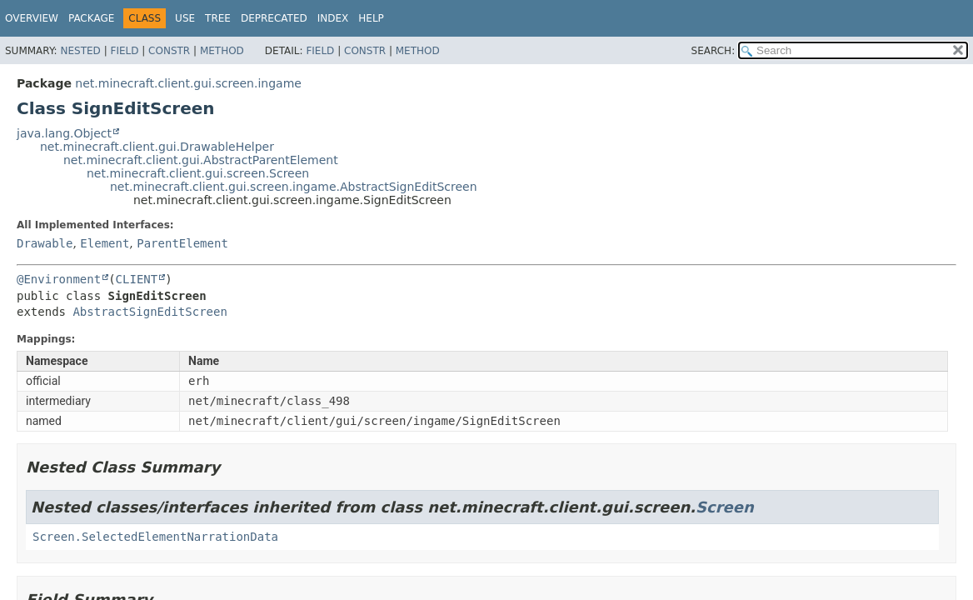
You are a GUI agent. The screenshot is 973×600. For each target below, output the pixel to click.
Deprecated (274, 18)
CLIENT (137, 279)
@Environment (59, 279)
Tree (218, 18)
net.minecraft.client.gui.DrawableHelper (157, 146)
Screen (725, 507)
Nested (80, 51)
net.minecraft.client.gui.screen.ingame (188, 83)
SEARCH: (713, 51)
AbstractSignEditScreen (149, 311)
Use (185, 18)
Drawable (44, 243)
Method (222, 51)
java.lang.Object (64, 133)
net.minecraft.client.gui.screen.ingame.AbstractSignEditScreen (293, 186)
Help (371, 18)
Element (104, 243)
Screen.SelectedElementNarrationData (155, 536)
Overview (31, 18)
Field (124, 51)
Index (333, 18)
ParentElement (182, 243)
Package (91, 18)
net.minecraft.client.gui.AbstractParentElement (200, 160)
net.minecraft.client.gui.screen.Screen (198, 173)
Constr (169, 51)
